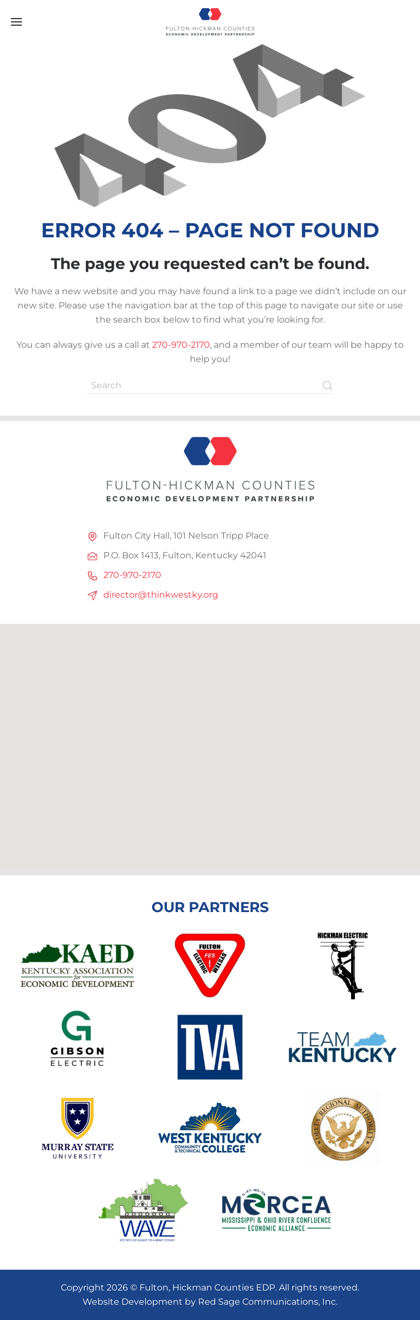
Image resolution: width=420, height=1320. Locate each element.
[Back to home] (210, 22)
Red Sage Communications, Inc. (267, 1301)
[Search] (210, 385)
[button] (16, 22)
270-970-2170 (181, 345)
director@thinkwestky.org (160, 594)
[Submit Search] (327, 385)
